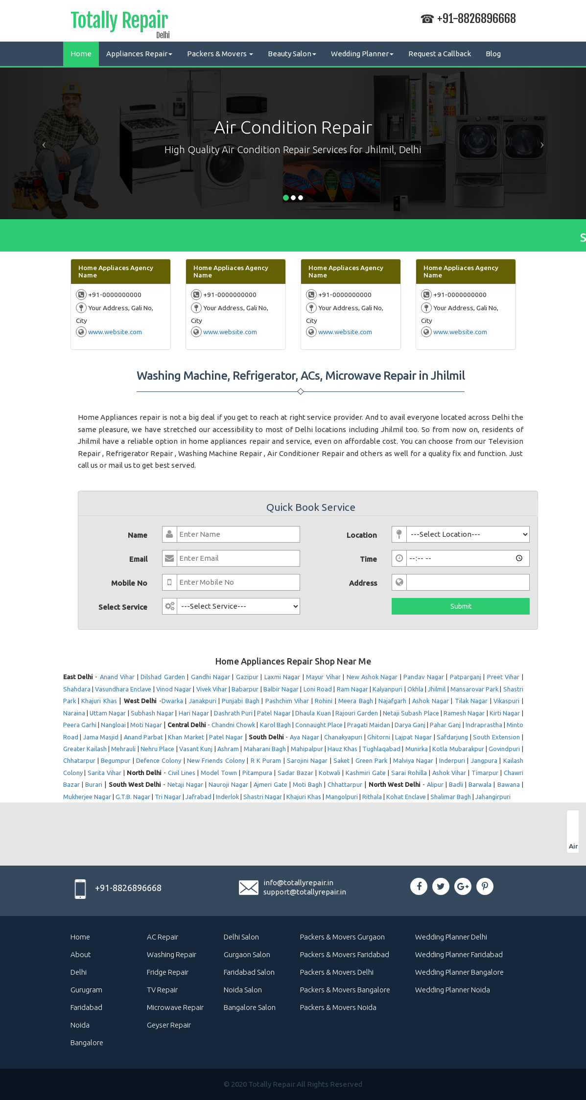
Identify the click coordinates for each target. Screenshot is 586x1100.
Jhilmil (436, 689)
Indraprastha (484, 724)
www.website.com (115, 332)
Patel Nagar (273, 713)
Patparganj (465, 676)
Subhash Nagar (152, 713)
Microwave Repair (175, 1007)
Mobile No (129, 583)
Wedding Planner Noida (452, 989)
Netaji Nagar (185, 784)
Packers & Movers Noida (338, 1007)
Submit (460, 606)
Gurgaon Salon (247, 954)
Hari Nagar (194, 713)
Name (137, 535)
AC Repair (162, 937)
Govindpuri (504, 748)
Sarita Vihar (104, 772)
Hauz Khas (342, 748)
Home (81, 53)
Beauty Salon (292, 53)
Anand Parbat (144, 736)
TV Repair (162, 989)
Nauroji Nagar (228, 784)
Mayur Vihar (323, 676)
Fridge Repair (167, 972)
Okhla (415, 689)
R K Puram (266, 760)
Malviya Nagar (413, 760)
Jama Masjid (101, 736)
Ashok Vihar (449, 772)
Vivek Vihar (211, 689)
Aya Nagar (304, 736)
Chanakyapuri (343, 736)
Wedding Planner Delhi (451, 937)
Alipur (435, 784)
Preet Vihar (503, 676)
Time (368, 559)
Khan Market (186, 736)
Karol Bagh (275, 724)
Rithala (372, 796)
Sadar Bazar (295, 772)
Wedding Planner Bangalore (459, 972)
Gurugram (86, 989)
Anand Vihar (117, 676)
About (80, 954)
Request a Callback (439, 53)
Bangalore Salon (250, 1007)
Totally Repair (119, 22)
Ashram (228, 748)
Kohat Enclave (406, 796)
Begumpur (115, 760)
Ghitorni (378, 736)
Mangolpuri (342, 796)
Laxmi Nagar (282, 676)
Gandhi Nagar (210, 676)
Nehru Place (157, 748)
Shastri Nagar (262, 796)
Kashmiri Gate (366, 772)
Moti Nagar (146, 724)
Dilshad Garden (163, 676)
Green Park (371, 760)
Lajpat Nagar (413, 736)
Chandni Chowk (233, 724)
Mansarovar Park (474, 689)
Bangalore (86, 1042)
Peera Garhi (79, 724)
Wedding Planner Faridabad (459, 954)
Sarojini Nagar (307, 760)
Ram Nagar (352, 689)
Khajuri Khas (99, 700)
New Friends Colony (216, 760)
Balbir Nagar (281, 689)
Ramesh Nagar (464, 713)
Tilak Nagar (471, 700)
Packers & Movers (220, 53)
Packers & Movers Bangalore (345, 989)
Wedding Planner (362, 53)
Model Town (219, 772)
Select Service (122, 607)
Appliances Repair (139, 53)
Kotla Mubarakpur (458, 748)
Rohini (323, 700)
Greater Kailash (85, 748)
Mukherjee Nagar (87, 796)
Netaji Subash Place (411, 713)
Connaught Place (319, 724)
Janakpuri (202, 700)
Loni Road (318, 689)
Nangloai (113, 724)
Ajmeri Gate (270, 784)
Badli (456, 784)
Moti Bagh (307, 784)
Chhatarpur (79, 760)
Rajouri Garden (356, 713)
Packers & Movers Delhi (337, 972)
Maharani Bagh (265, 748)
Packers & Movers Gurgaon (342, 937)
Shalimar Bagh (450, 796)
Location (362, 535)
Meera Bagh (355, 700)
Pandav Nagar (423, 676)
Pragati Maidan (368, 724)
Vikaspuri (506, 700)
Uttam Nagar (108, 713)
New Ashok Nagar (372, 676)
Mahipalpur (307, 748)
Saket (341, 760)
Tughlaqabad (381, 748)
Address (363, 583)
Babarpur (245, 689)
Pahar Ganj (445, 724)
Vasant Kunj (195, 748)
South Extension (496, 736)
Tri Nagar (168, 796)
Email (138, 559)
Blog (493, 53)
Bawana (508, 784)
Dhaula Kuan (312, 713)
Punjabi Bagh (240, 700)
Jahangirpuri (493, 796)
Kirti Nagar (505, 713)
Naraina (74, 713)
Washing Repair (171, 954)
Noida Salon (243, 989)
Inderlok (227, 796)
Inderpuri (452, 760)
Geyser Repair (169, 1025)
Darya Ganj (410, 724)
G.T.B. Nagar (133, 796)
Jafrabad (198, 796)
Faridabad (86, 1007)
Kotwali (329, 772)
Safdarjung (452, 736)
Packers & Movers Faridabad (344, 954)
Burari (93, 784)
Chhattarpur (345, 784)
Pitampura (257, 772)
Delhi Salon (241, 937)
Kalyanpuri (387, 689)
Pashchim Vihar (287, 700)
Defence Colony (158, 760)
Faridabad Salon (249, 972)
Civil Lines (181, 772)
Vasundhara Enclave (123, 689)
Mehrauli (123, 748)
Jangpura (484, 760)
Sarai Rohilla (409, 772)
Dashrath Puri (233, 713)
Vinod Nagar (173, 689)
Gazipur (247, 676)
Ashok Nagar (430, 700)
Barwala (480, 784)
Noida (80, 1025)
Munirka (416, 748)
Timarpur (484, 772)
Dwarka (172, 700)
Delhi (78, 972)
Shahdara (77, 689)
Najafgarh (392, 700)
